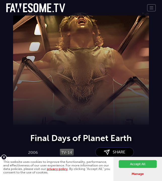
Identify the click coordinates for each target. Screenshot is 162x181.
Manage (138, 174)
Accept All (137, 164)
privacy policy (57, 169)
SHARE (114, 152)
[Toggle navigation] (151, 7)
